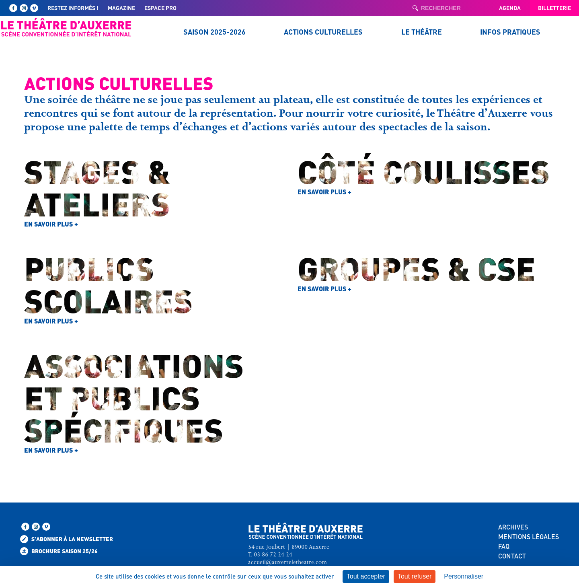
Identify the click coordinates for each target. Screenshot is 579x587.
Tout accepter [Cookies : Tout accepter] (366, 576)
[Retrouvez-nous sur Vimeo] (34, 8)
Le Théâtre (421, 31)
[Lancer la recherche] (415, 8)
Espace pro (160, 7)
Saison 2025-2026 (214, 31)
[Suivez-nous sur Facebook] (13, 8)
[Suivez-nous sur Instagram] (24, 8)
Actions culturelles (323, 31)
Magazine (121, 7)
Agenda (510, 7)
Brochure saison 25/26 (59, 551)
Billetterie (554, 7)
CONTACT (512, 556)
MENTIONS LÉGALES (528, 536)
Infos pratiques (510, 31)
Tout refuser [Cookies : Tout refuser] (414, 576)
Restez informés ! (73, 7)
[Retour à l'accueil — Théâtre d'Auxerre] (66, 27)
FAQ (503, 546)
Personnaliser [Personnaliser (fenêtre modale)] (463, 576)
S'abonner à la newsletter (66, 539)
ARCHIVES (513, 527)
